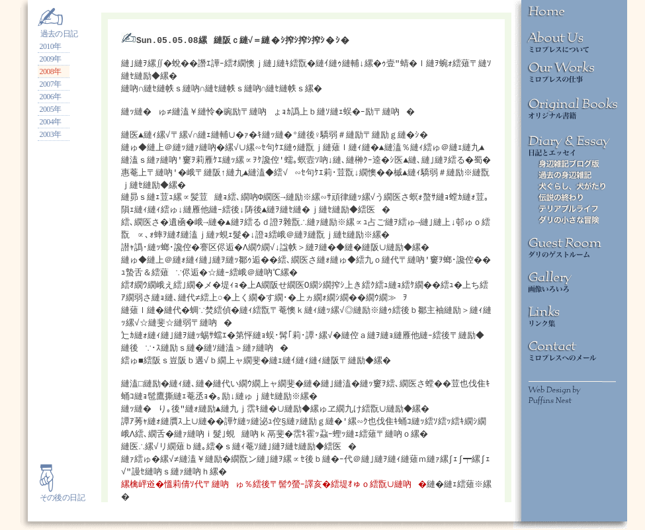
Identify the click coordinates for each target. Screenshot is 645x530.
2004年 (51, 121)
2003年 (51, 134)
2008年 (51, 71)
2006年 (51, 96)
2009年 (51, 59)
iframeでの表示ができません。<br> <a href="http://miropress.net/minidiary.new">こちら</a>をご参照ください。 (306, 257)
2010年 (51, 46)
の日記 (73, 497)
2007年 (51, 84)
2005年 (51, 109)
